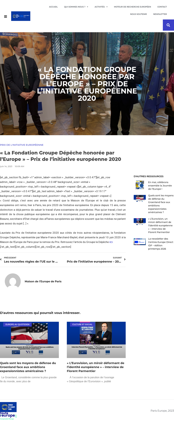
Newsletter (160, 14)
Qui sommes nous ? (76, 6)
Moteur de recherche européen (132, 7)
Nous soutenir (138, 14)
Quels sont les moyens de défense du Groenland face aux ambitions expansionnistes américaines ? (28, 367)
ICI (111, 242)
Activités (101, 6)
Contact (162, 7)
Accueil (53, 7)
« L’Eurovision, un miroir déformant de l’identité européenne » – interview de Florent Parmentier (95, 367)
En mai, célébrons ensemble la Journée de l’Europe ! (160, 185)
